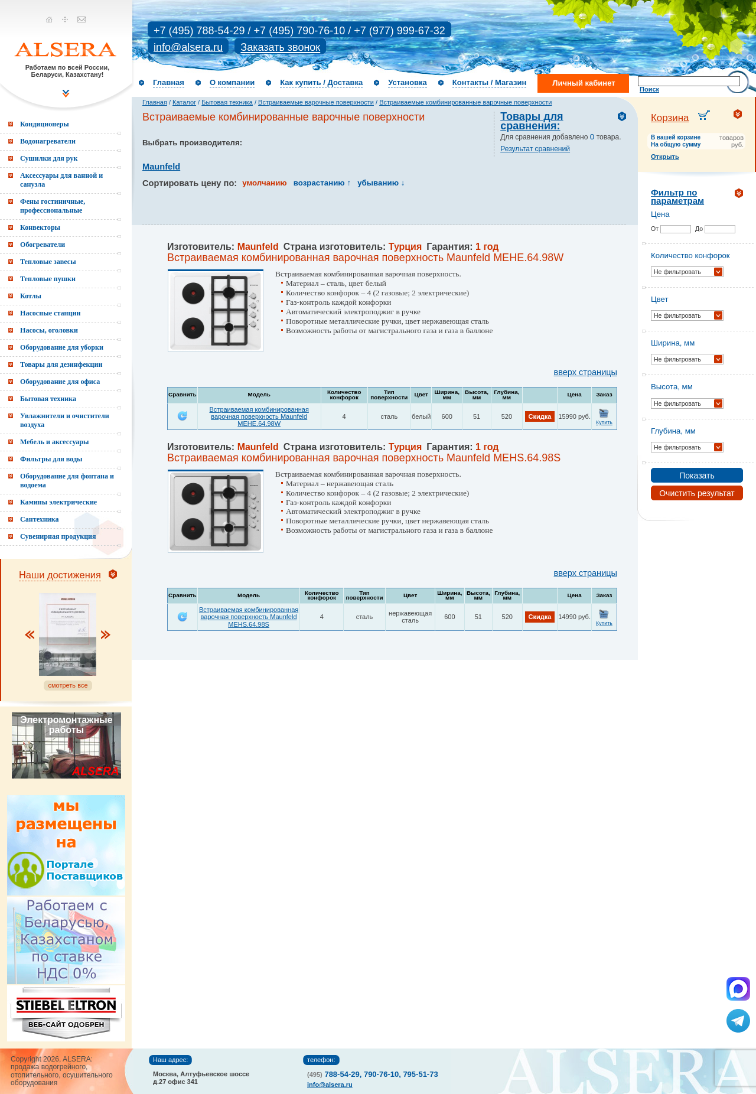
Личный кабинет (583, 83)
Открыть (665, 156)
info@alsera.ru (188, 47)
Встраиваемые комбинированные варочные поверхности (465, 102)
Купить (604, 422)
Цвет (660, 299)
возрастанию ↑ (322, 182)
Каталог (184, 102)
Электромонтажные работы (66, 725)
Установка (407, 82)
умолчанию (264, 182)
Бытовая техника (227, 102)
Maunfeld (161, 166)
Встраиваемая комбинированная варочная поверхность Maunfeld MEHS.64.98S (248, 616)
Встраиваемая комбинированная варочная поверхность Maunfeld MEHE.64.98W (259, 416)
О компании (232, 82)
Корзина (670, 117)
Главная (168, 82)
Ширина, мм (673, 342)
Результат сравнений (535, 149)
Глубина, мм (673, 430)
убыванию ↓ (381, 182)
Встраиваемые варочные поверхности (316, 102)
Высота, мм (672, 386)
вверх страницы (585, 372)
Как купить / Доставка (321, 82)
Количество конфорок (690, 255)
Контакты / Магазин (489, 82)
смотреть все (67, 685)
